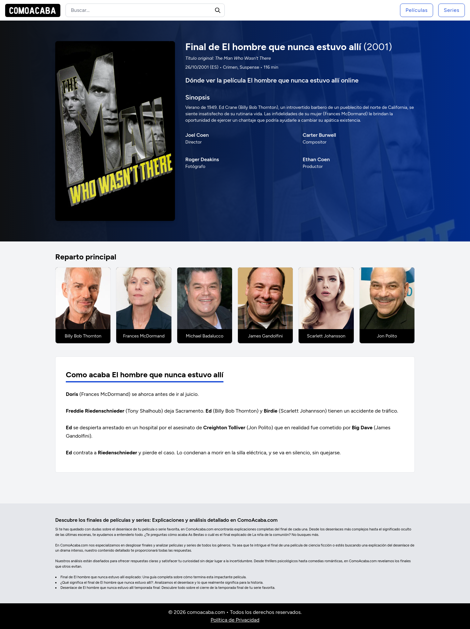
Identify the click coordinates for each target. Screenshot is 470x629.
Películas (416, 10)
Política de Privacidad (235, 620)
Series (451, 10)
